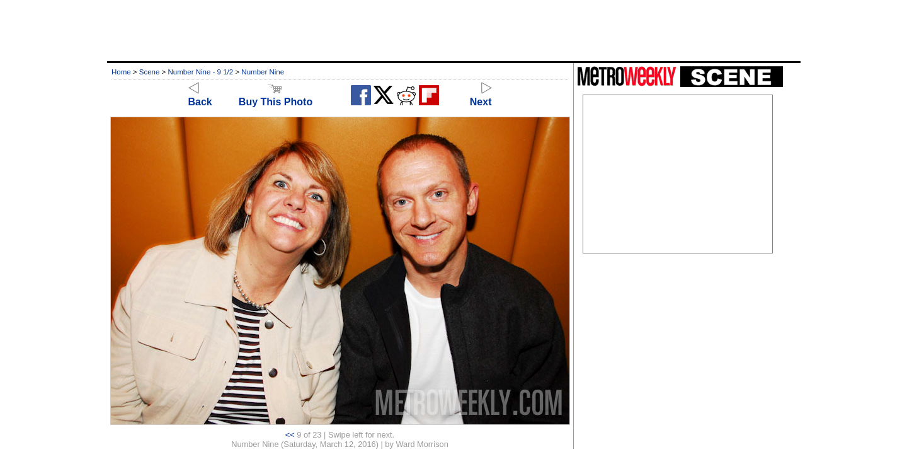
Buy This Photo (275, 96)
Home (121, 72)
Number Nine (262, 72)
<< (290, 434)
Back (200, 96)
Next (481, 96)
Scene (149, 72)
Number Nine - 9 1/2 (201, 72)
